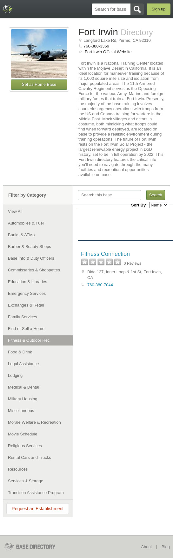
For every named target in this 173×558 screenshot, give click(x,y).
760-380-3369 (96, 46)
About (146, 546)
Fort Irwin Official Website (108, 51)
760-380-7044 (100, 284)
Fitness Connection (105, 254)
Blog (166, 546)
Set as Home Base (39, 84)
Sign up (158, 9)
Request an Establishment (37, 508)
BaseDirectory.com (8, 9)
